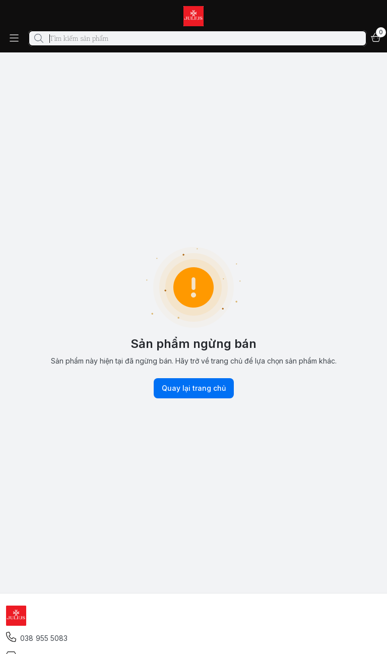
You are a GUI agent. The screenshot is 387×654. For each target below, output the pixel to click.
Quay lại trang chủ (194, 388)
